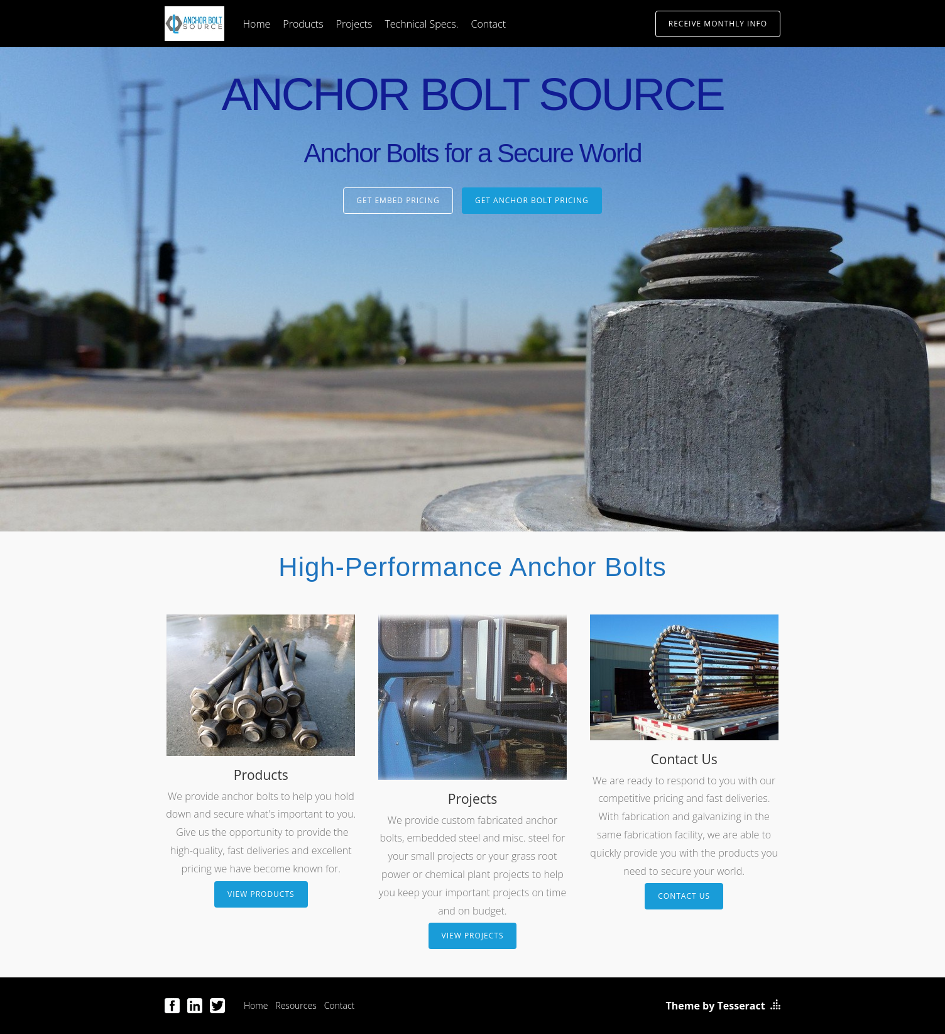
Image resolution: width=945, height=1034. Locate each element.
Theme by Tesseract (715, 1006)
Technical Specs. (421, 24)
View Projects (473, 935)
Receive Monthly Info (718, 23)
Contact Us (684, 896)
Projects (354, 24)
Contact (488, 24)
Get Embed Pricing (397, 200)
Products (303, 24)
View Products (261, 894)
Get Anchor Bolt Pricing (532, 200)
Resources (295, 1005)
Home (257, 24)
